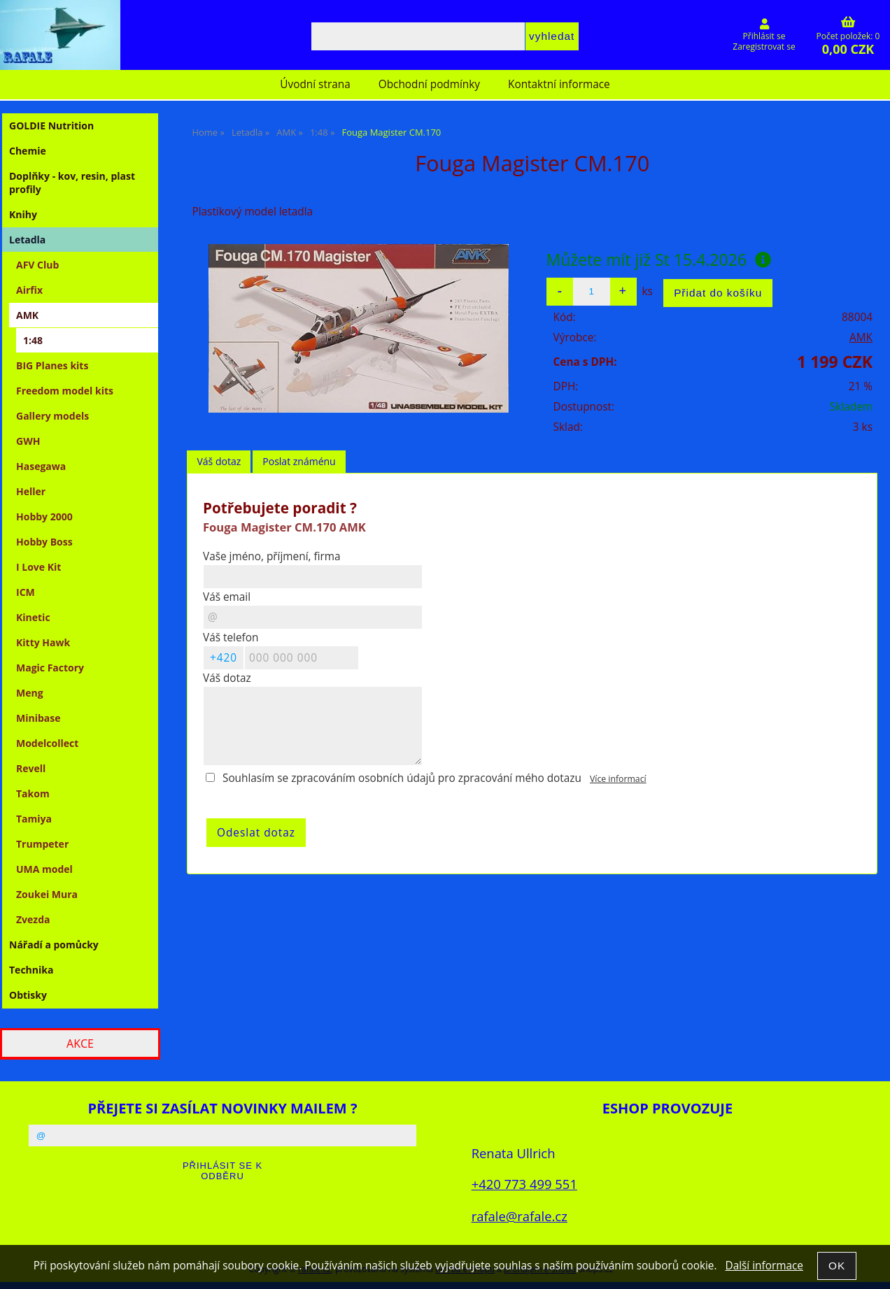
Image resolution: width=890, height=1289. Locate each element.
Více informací (618, 779)
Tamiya (34, 818)
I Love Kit (38, 567)
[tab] (218, 461)
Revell (30, 768)
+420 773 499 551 (524, 1183)
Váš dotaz (219, 461)
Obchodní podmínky (429, 84)
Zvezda (33, 919)
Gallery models (52, 415)
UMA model (44, 869)
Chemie (27, 150)
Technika (31, 969)
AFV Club (37, 264)
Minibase (38, 718)
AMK (861, 337)
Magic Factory (50, 667)
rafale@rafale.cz (519, 1216)
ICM (25, 592)
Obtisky (28, 995)
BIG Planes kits (52, 365)
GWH (28, 441)
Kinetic (33, 617)
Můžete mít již (659, 259)
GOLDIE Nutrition (51, 125)
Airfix (29, 290)
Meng (29, 692)
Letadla (27, 239)
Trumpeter (42, 843)
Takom (33, 793)
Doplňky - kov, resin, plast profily (72, 182)
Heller (30, 491)
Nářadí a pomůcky (54, 944)
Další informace (764, 1265)
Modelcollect (47, 743)
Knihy (23, 214)
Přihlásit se (764, 36)
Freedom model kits (64, 390)
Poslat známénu (298, 461)
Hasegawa (41, 466)
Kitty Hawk (43, 642)
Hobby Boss (44, 541)
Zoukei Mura (47, 894)
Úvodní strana (315, 84)
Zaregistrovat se (764, 46)
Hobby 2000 (44, 516)
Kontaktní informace (559, 84)
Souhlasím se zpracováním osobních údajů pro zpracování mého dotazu (401, 778)
